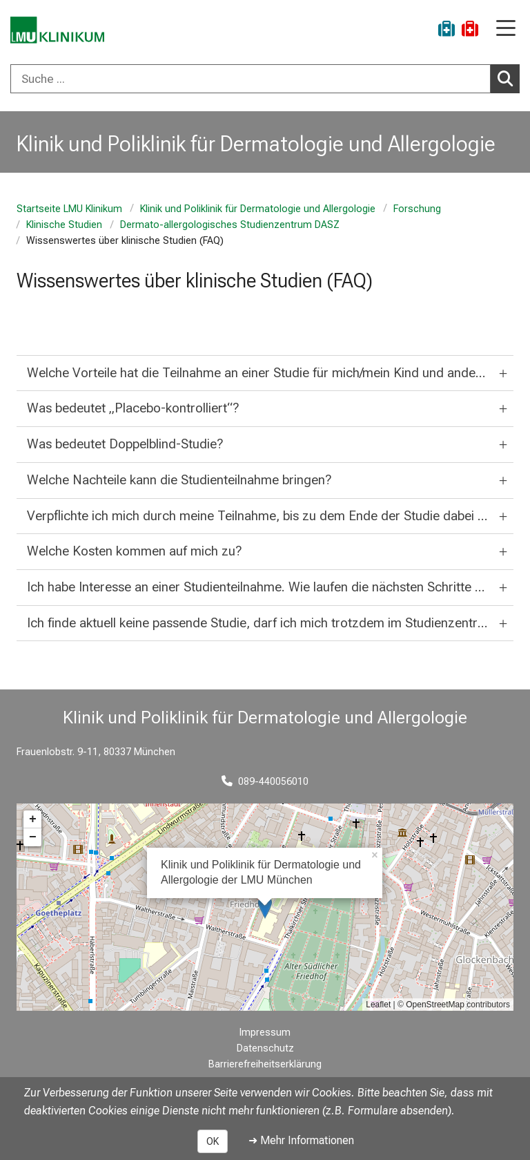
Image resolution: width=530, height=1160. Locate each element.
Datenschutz (265, 1048)
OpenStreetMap (435, 1004)
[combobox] (265, 78)
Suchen (509, 78)
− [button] (33, 837)
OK (212, 1141)
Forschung (417, 209)
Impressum (265, 1032)
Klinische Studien (64, 225)
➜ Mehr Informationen (301, 1140)
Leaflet (378, 1004)
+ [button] (33, 819)
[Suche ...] (250, 78)
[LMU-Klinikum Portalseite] (58, 31)
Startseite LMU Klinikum (69, 209)
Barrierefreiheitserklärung (265, 1064)
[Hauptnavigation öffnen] (506, 29)
